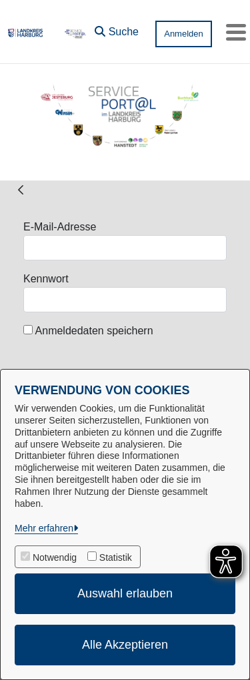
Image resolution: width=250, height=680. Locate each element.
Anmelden (183, 34)
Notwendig (55, 557)
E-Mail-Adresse (59, 226)
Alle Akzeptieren (125, 644)
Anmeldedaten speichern (88, 330)
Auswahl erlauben (125, 593)
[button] (116, 28)
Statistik (115, 557)
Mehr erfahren (44, 528)
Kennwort (46, 278)
